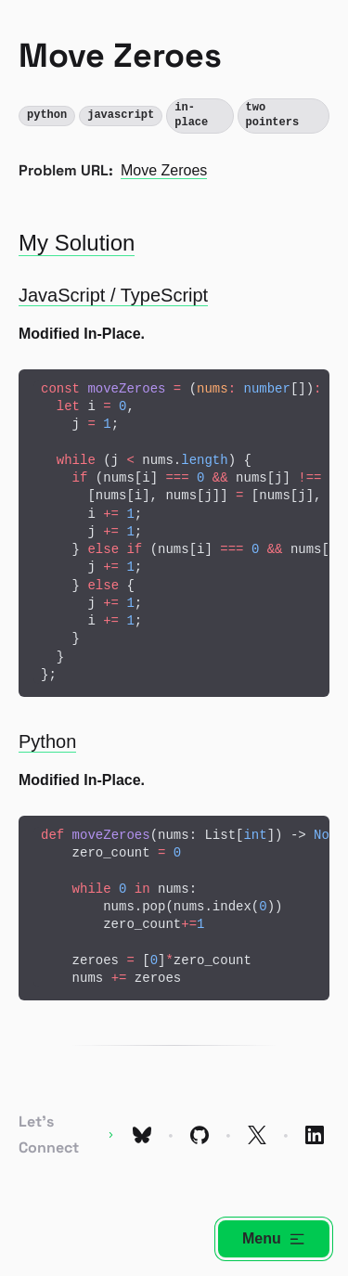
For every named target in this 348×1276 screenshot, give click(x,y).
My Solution (77, 242)
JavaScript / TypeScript (113, 295)
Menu (273, 1239)
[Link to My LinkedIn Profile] (314, 1135)
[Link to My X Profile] (257, 1135)
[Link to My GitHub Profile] (199, 1135)
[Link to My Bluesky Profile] (142, 1135)
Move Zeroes (164, 170)
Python (47, 741)
